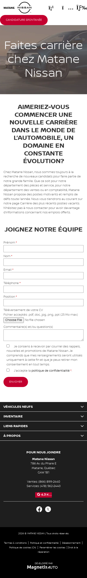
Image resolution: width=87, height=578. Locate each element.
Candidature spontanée (24, 20)
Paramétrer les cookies (52, 547)
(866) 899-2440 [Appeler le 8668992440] (49, 482)
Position (43, 299)
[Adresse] (65, 7)
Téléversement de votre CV (40, 315)
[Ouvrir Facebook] (39, 509)
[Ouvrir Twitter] (48, 509)
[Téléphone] (51, 7)
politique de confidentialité (50, 371)
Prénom (43, 245)
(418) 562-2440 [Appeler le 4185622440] (50, 486)
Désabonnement (71, 542)
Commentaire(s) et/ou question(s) (43, 333)
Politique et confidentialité (44, 542)
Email (43, 272)
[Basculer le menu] (78, 7)
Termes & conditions (15, 542)
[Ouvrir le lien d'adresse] (43, 468)
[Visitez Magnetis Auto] (43, 567)
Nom (43, 259)
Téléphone (43, 286)
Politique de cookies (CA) (22, 547)
